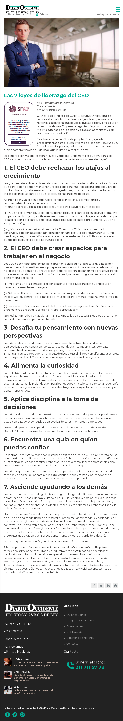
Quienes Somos (76, 614)
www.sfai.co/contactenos (91, 568)
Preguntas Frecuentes (81, 620)
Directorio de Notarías (80, 637)
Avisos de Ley (74, 626)
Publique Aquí (76, 632)
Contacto (72, 643)
